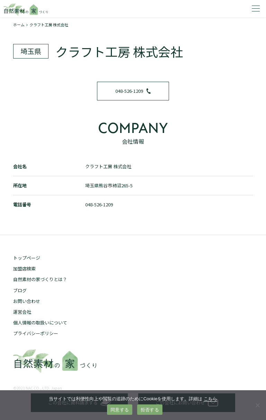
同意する (119, 409)
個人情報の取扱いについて (40, 322)
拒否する (150, 409)
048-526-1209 (133, 91)
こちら (210, 398)
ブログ (20, 290)
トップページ (26, 257)
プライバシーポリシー (35, 333)
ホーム (19, 24)
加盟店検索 (24, 268)
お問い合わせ (26, 301)
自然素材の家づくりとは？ (40, 279)
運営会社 (22, 312)
